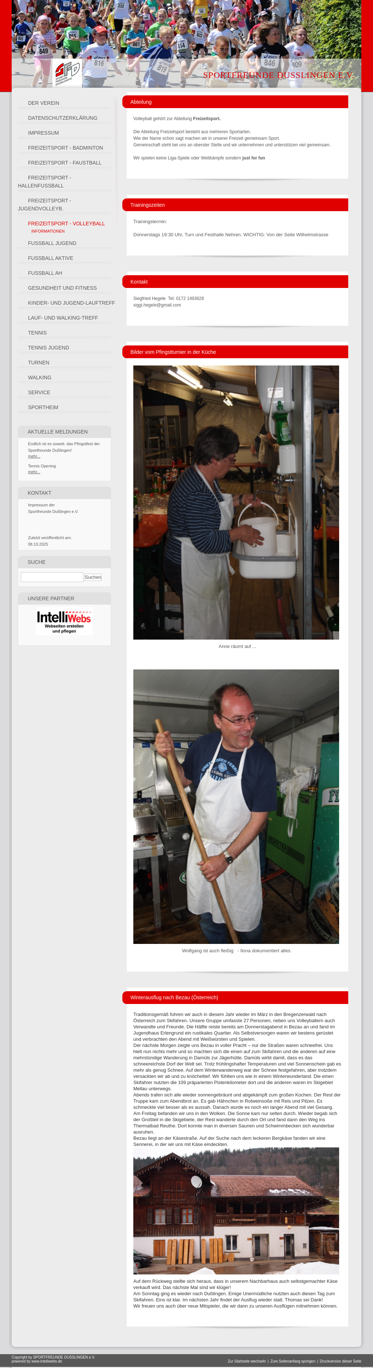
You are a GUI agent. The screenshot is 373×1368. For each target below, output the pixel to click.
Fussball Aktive (50, 258)
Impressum (43, 133)
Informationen (47, 231)
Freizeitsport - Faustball (65, 163)
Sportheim (43, 407)
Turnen (38, 362)
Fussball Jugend (52, 243)
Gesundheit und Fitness (62, 288)
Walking (39, 377)
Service (39, 392)
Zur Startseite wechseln (247, 1361)
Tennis (37, 333)
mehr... (34, 456)
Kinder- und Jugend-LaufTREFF (71, 303)
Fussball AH (45, 273)
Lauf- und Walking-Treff (63, 318)
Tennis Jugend (48, 348)
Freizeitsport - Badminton (65, 148)
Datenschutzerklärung (62, 118)
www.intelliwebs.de (46, 1361)
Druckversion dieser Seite (340, 1361)
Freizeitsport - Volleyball (66, 223)
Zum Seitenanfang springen (293, 1361)
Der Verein (43, 103)
